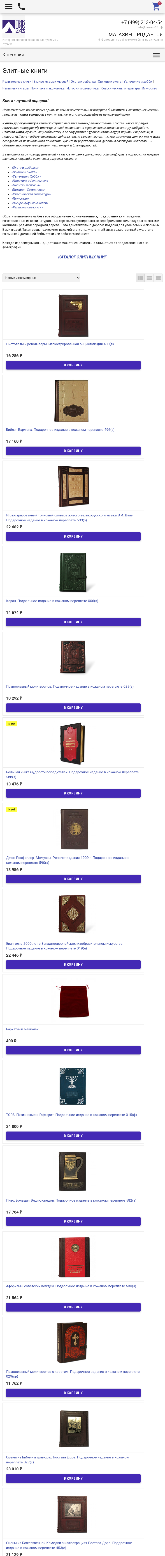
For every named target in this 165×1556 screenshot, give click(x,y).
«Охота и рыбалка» (25, 167)
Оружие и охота (109, 81)
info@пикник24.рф (150, 27)
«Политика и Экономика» (30, 181)
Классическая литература (120, 88)
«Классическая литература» (31, 194)
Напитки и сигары (15, 88)
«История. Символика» (28, 190)
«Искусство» (20, 198)
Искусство (149, 88)
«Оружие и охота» (24, 172)
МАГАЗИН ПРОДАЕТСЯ (136, 34)
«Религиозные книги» (27, 207)
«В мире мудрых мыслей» (30, 203)
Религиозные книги (16, 81)
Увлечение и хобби (138, 81)
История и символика (83, 88)
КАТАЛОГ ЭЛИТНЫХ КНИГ (82, 257)
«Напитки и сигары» (26, 185)
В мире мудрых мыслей (51, 81)
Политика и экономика (48, 88)
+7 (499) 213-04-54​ (142, 22)
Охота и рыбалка (83, 81)
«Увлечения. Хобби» (26, 176)
